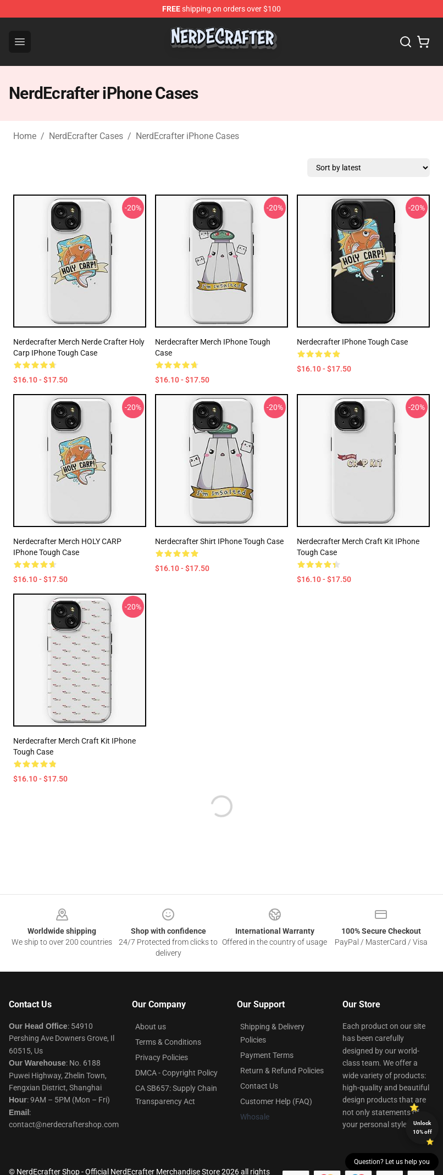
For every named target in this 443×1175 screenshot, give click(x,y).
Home (24, 136)
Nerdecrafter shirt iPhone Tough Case (219, 541)
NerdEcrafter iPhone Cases (187, 136)
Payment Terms (267, 1055)
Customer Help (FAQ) (276, 1101)
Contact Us (259, 1086)
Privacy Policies (161, 1057)
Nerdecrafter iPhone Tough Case (352, 341)
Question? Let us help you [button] (392, 1162)
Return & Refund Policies (282, 1070)
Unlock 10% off (422, 1127)
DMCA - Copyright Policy (176, 1072)
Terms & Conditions (168, 1042)
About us (150, 1026)
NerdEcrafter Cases (86, 136)
